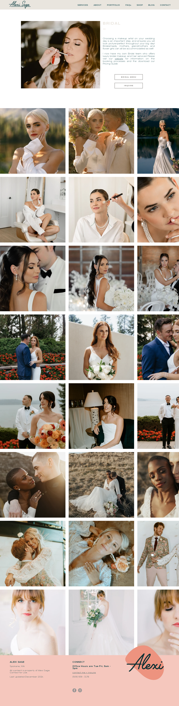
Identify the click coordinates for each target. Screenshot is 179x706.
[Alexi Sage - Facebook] (74, 690)
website (119, 59)
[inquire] (129, 85)
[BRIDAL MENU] (129, 77)
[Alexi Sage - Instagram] (80, 690)
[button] (114, 5)
